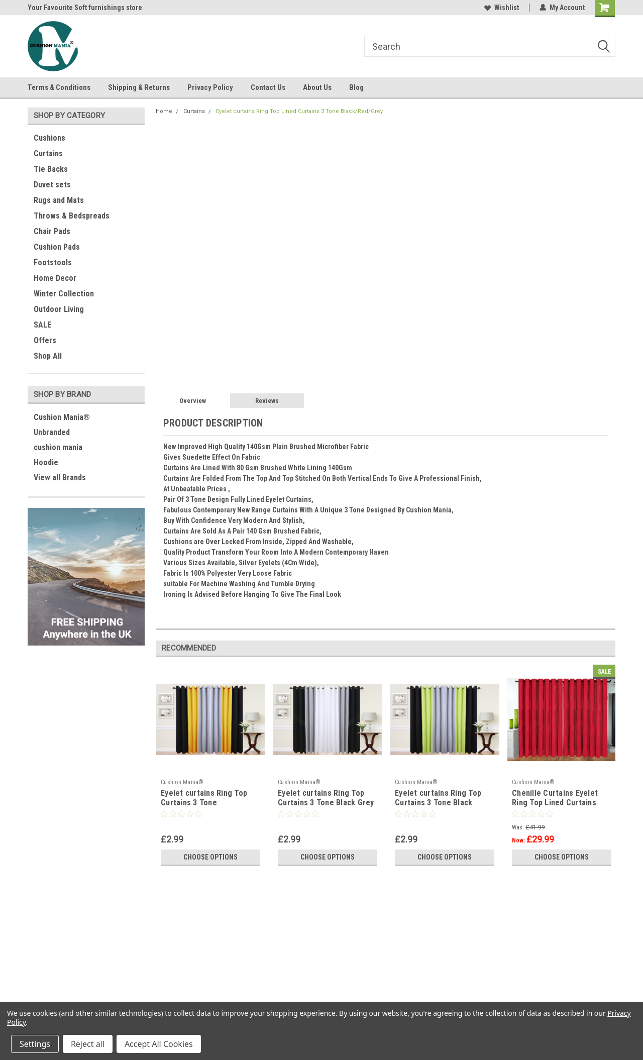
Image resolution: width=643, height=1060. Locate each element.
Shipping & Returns (139, 87)
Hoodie (46, 462)
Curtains (48, 153)
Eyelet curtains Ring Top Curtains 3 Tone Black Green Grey (438, 803)
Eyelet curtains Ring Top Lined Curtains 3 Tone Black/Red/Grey (299, 111)
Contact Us (268, 87)
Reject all (87, 1043)
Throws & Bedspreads (72, 216)
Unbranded (52, 432)
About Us (317, 87)
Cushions (49, 138)
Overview (192, 400)
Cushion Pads (57, 247)
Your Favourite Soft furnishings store (85, 8)
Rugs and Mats (59, 200)
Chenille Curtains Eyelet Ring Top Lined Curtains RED (555, 803)
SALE (42, 325)
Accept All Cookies (159, 1043)
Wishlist (501, 8)
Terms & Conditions (59, 87)
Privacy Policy (210, 87)
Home (164, 111)
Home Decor (55, 278)
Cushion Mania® (62, 417)
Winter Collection (64, 293)
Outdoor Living (59, 309)
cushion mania (58, 447)
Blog (356, 87)
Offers (45, 340)
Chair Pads (52, 231)
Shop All (48, 356)
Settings (35, 1043)
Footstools (53, 262)
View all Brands (60, 477)
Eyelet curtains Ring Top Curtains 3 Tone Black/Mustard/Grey (204, 803)
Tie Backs (51, 169)
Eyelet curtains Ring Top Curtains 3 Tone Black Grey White (326, 803)
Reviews (267, 400)
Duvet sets (52, 184)
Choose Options (210, 857)
